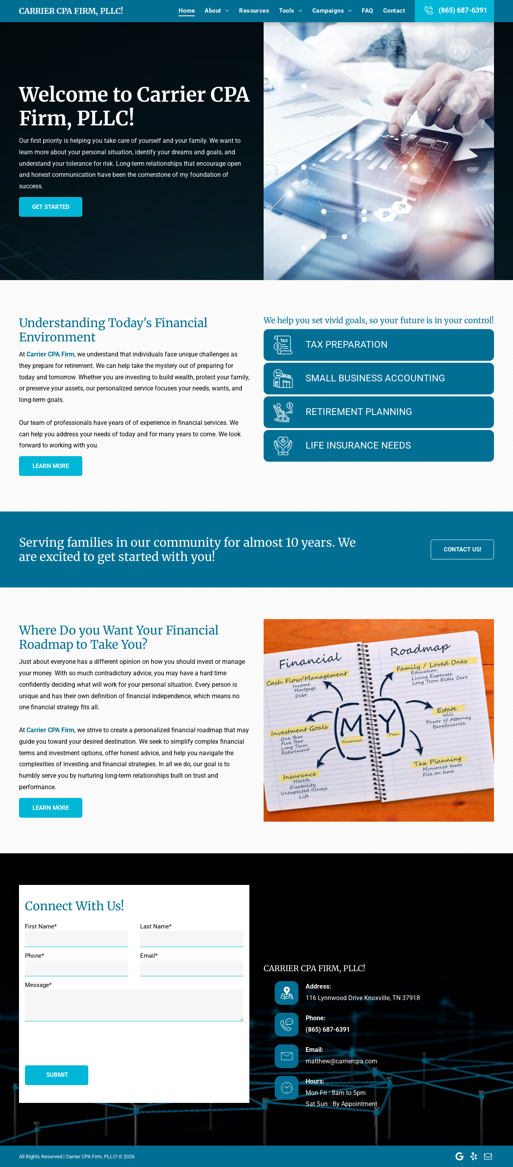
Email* (149, 955)
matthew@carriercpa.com (341, 1061)
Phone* (34, 955)
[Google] (460, 1156)
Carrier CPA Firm (50, 354)
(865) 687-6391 (463, 10)
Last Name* (155, 926)
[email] (488, 1156)
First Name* (41, 926)
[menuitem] (182, 10)
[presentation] (85, 1042)
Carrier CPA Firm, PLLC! (71, 11)
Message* (38, 985)
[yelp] (474, 1156)
